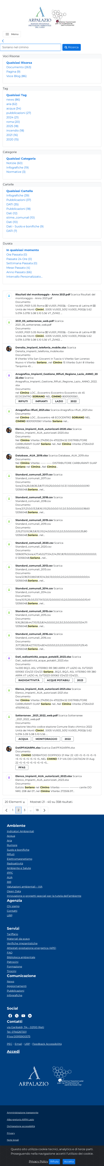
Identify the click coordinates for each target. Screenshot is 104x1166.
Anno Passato (19, 272)
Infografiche (17, 167)
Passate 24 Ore (19, 259)
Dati (11, 213)
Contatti (12, 910)
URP (9, 915)
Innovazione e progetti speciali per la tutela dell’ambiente (44, 895)
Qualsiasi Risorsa (19, 62)
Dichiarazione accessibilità (21, 1126)
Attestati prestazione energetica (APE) (31, 948)
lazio (59, 401)
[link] (3, 41)
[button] (12, 34)
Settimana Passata (21, 263)
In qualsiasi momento (22, 250)
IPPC (10, 872)
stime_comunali (20, 217)
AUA (9, 877)
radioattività (29, 680)
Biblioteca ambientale (21, 957)
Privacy (11, 1133)
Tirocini (11, 971)
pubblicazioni (18, 113)
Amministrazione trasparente (22, 1112)
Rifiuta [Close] (55, 1161)
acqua (13, 108)
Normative (16, 171)
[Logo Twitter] (16, 1015)
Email (18, 1044)
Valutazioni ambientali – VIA (24, 886)
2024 (12, 117)
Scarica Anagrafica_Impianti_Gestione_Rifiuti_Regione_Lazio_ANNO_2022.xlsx (56, 381)
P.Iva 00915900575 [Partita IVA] (18, 1036)
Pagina (13, 71)
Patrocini (12, 962)
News (10, 981)
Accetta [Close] (69, 1161)
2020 (12, 139)
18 (38, 811)
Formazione (14, 966)
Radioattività (15, 863)
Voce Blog (16, 76)
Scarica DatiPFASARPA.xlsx (58, 747)
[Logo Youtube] (23, 1015)
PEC (9, 1044)
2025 (12, 126)
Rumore (12, 845)
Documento (18, 67)
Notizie (14, 163)
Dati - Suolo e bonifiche (25, 226)
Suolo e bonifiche (18, 849)
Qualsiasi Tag (16, 95)
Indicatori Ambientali (20, 831)
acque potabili (58, 680)
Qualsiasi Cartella (19, 191)
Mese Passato (18, 267)
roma (13, 121)
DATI (12, 204)
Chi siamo (13, 906)
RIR (9, 882)
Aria (9, 840)
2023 (80, 680)
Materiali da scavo (18, 938)
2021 (12, 135)
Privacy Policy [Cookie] (38, 1161)
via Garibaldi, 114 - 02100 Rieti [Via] (25, 1027)
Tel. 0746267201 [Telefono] (17, 1031)
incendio (15, 130)
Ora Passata (16, 254)
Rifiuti (11, 854)
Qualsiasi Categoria (21, 158)
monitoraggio (46, 739)
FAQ (9, 952)
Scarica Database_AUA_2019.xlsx (69, 455)
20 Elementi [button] (16, 802)
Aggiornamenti (17, 986)
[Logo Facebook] (10, 1015)
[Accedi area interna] (13, 1052)
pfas (21, 767)
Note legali (13, 1140)
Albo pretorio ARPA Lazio (20, 1119)
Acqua (11, 836)
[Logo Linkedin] (30, 1015)
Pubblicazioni (18, 200)
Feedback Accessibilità (47, 1044)
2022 (74, 401)
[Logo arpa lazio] (40, 18)
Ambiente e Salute (19, 868)
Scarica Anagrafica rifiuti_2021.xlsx (71, 410)
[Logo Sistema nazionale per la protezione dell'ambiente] (64, 18)
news (13, 99)
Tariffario (12, 934)
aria (11, 104)
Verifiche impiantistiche (22, 943)
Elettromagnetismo (19, 858)
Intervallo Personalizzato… (24, 276)
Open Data (14, 891)
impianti (41, 401)
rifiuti (23, 401)
